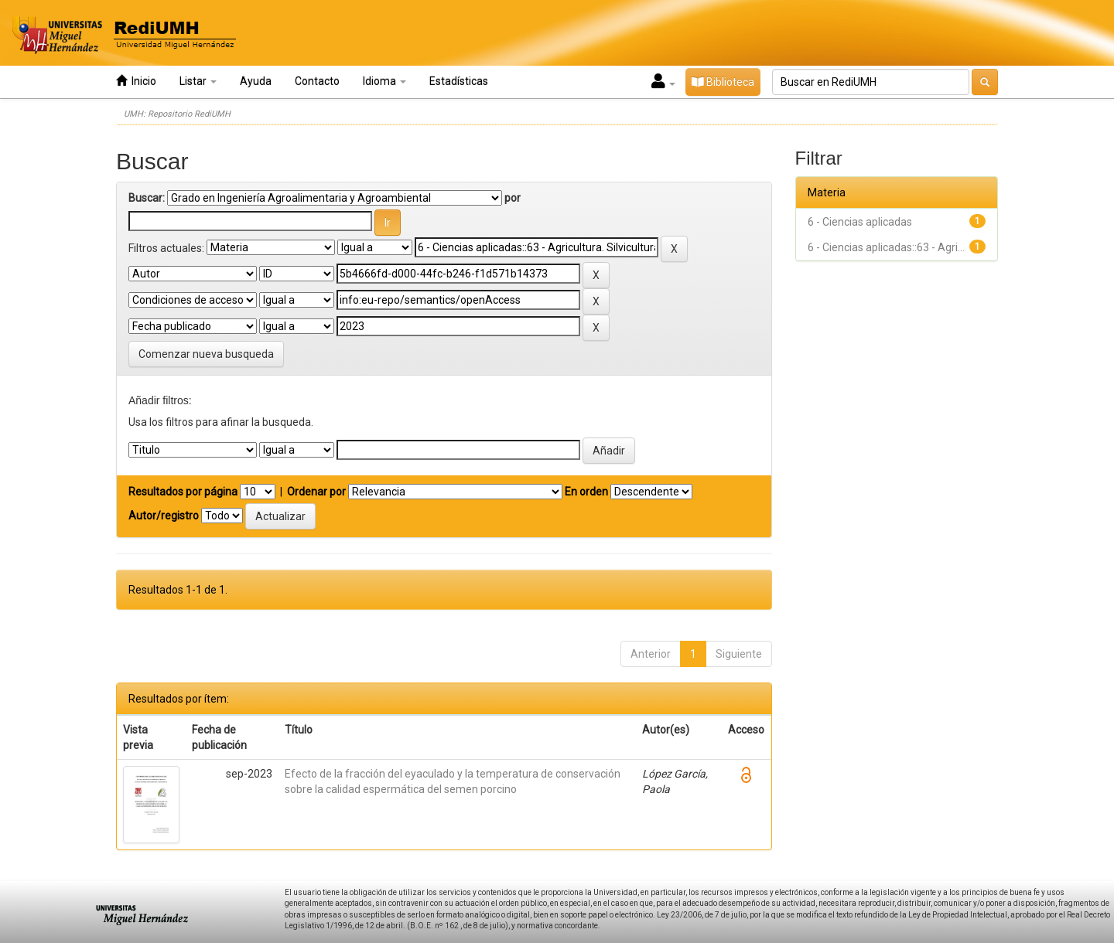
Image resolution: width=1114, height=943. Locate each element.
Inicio (136, 80)
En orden (586, 491)
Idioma (384, 81)
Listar (198, 81)
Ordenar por (316, 491)
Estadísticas (458, 81)
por (512, 198)
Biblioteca (723, 82)
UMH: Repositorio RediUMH (177, 114)
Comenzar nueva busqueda (206, 354)
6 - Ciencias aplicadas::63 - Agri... (886, 247)
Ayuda (256, 81)
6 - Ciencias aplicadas (860, 222)
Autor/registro (163, 515)
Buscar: (146, 198)
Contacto (317, 81)
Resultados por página (182, 491)
